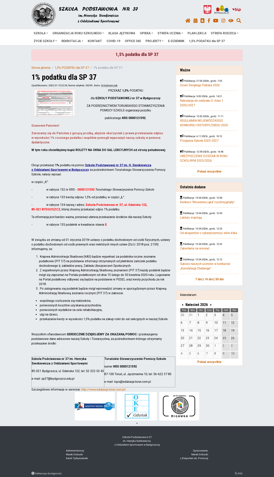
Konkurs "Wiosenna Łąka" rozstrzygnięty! (207, 202)
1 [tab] (137, 423)
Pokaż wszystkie (209, 171)
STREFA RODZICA (224, 33)
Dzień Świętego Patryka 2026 (200, 85)
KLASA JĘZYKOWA (121, 33)
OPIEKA (146, 33)
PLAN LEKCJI (197, 33)
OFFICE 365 (133, 41)
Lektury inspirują (191, 217)
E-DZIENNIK (176, 41)
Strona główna (40, 68)
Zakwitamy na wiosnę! (194, 248)
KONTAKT (95, 41)
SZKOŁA (41, 33)
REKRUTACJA (72, 41)
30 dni (219, 279)
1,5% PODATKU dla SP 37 (207, 41)
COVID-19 (113, 41)
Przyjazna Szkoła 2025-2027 (199, 140)
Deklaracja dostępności (48, 473)
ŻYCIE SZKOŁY (45, 41)
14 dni (208, 279)
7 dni (198, 279)
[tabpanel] (95, 406)
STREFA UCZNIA (170, 33)
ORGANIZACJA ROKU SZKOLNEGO (78, 33)
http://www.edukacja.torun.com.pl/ (103, 389)
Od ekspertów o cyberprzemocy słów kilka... (209, 233)
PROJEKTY (154, 41)
